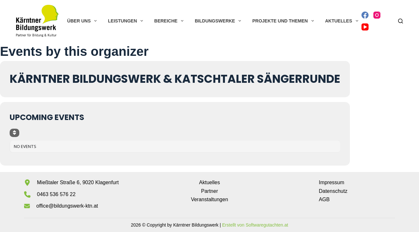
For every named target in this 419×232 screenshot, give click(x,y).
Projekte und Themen (284, 21)
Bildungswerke (219, 21)
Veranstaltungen (209, 199)
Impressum (331, 182)
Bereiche (170, 21)
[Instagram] (376, 15)
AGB (324, 199)
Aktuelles (343, 21)
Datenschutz (333, 191)
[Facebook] (365, 15)
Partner (209, 191)
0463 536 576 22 (56, 194)
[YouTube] (365, 26)
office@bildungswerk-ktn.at (67, 206)
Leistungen (127, 21)
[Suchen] (400, 21)
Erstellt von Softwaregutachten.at (255, 225)
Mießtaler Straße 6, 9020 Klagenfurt (78, 182)
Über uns (83, 21)
